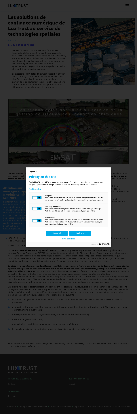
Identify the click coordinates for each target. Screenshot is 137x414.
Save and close (68, 239)
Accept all (57, 233)
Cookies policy (35, 189)
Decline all (80, 233)
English (33, 172)
